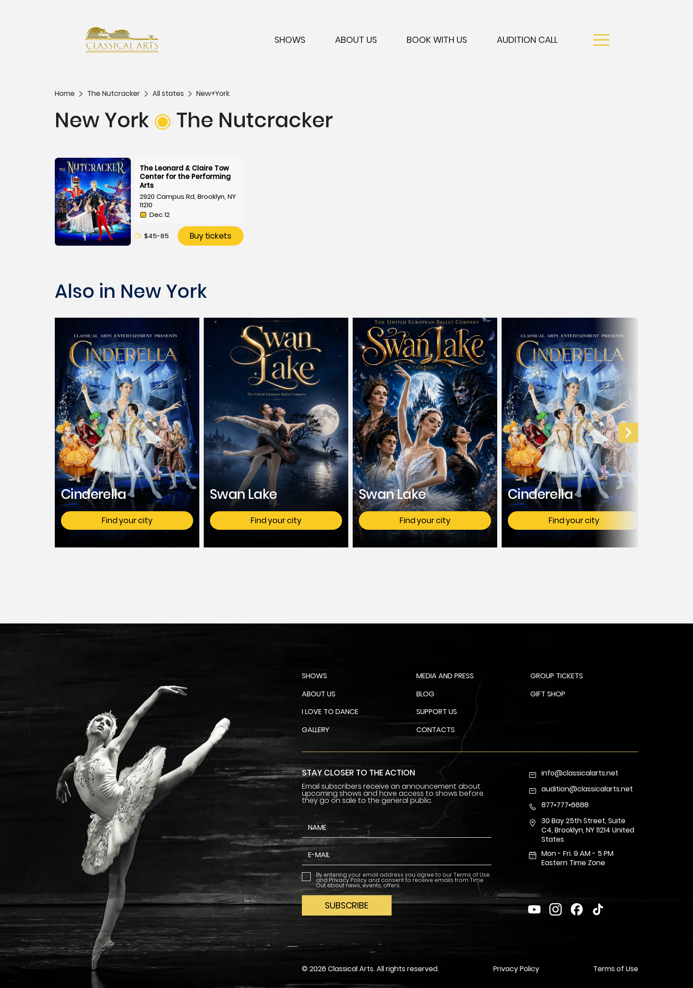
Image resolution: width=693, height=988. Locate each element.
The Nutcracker (113, 93)
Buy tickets (210, 235)
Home (65, 93)
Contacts (435, 730)
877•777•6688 (558, 806)
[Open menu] (601, 40)
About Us (356, 40)
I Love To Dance (330, 712)
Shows (289, 40)
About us (318, 694)
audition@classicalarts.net (580, 790)
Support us (436, 712)
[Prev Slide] (628, 432)
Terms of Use (471, 874)
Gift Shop (547, 694)
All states (168, 93)
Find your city (127, 520)
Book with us (437, 40)
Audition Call (527, 40)
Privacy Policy (348, 880)
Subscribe (346, 905)
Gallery (315, 730)
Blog (425, 694)
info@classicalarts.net (573, 774)
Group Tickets (556, 676)
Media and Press (445, 676)
